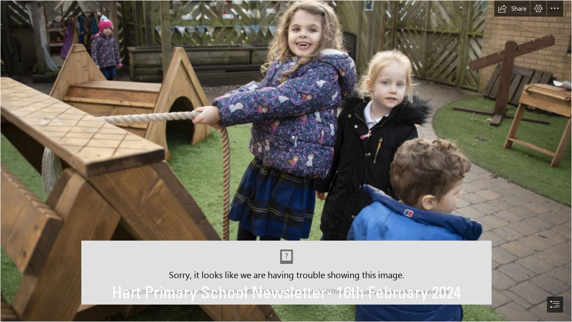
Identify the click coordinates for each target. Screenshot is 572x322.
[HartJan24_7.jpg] (286, 161)
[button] (512, 8)
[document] (286, 161)
